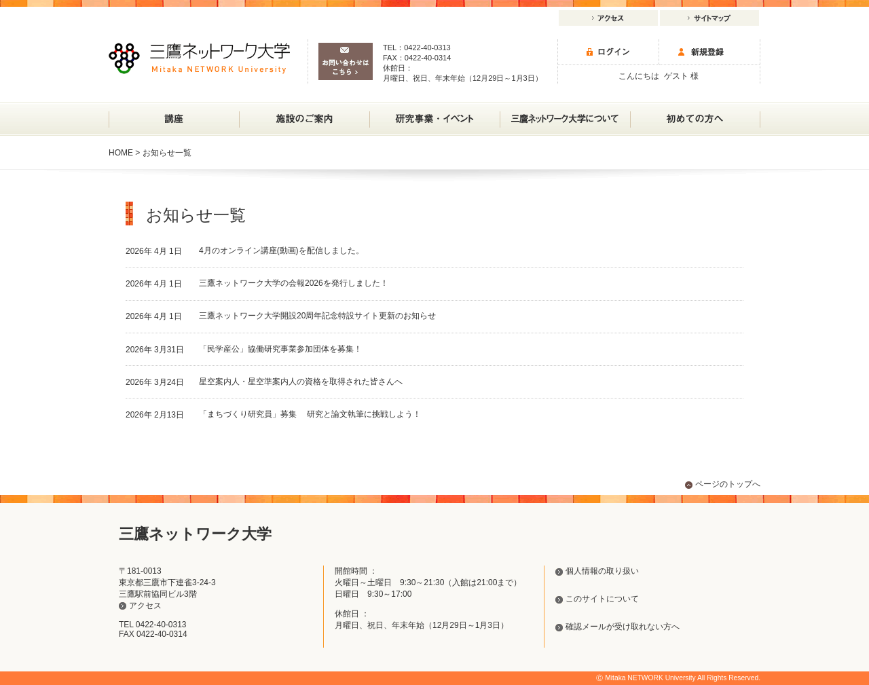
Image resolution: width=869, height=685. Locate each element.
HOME (121, 153)
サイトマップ (709, 18)
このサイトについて (602, 599)
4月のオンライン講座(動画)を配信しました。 (281, 250)
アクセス (608, 18)
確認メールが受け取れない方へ (623, 626)
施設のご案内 (304, 113)
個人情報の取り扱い (602, 571)
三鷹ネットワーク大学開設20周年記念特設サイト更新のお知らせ (317, 315)
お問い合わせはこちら (345, 61)
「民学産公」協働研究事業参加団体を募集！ (280, 349)
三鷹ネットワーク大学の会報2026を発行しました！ (293, 283)
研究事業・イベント (434, 113)
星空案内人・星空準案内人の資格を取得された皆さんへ (301, 381)
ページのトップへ (727, 484)
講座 (174, 119)
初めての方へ (695, 119)
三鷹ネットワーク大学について (565, 113)
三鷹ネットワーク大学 (199, 58)
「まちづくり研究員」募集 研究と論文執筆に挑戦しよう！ (310, 414)
